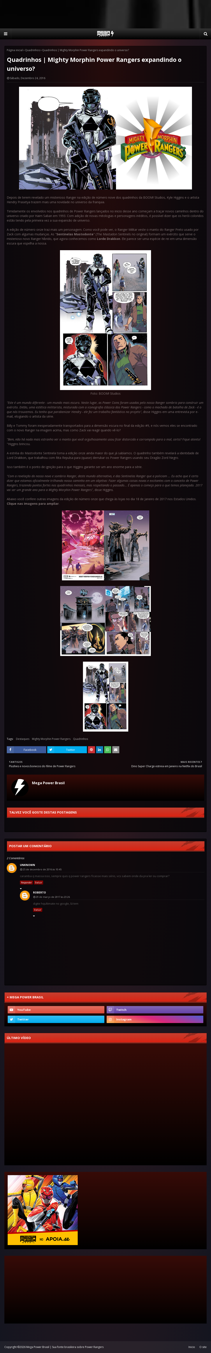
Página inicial (15, 50)
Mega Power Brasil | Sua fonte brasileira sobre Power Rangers (65, 1347)
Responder (26, 882)
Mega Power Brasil (48, 783)
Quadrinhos (32, 50)
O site (203, 1347)
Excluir (38, 882)
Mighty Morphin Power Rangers (51, 739)
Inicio (191, 1347)
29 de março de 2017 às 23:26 (53, 897)
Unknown (27, 865)
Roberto (39, 892)
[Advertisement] (105, 14)
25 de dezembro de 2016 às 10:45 (42, 869)
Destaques (22, 739)
